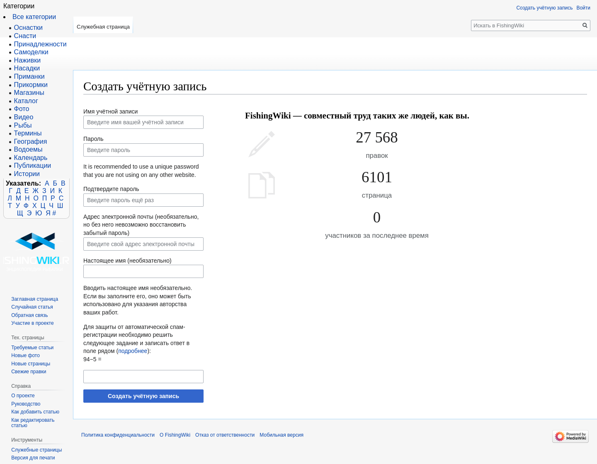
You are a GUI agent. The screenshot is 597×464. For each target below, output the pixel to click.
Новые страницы (30, 364)
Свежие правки (28, 372)
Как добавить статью (35, 412)
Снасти (25, 35)
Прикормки (31, 84)
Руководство (25, 404)
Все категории (34, 16)
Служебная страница (103, 27)
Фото (21, 108)
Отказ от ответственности (225, 435)
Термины (28, 133)
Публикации (32, 165)
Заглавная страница (34, 299)
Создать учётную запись (143, 396)
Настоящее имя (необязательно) (127, 260)
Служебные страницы (36, 450)
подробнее (132, 351)
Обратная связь (29, 315)
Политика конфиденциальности (118, 435)
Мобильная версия (281, 435)
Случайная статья (32, 307)
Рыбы (23, 125)
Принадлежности (40, 44)
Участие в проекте (32, 323)
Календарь (31, 157)
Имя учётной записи (110, 111)
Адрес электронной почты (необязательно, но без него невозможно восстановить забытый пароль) (141, 224)
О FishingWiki (175, 435)
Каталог (26, 100)
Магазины (29, 92)
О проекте (23, 396)
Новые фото (25, 355)
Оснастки (28, 27)
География (30, 141)
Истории (27, 173)
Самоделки (31, 52)
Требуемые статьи (32, 347)
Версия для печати (33, 458)
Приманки (29, 76)
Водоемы (28, 149)
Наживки (27, 60)
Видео (24, 117)
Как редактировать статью (32, 423)
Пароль (93, 138)
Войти (583, 8)
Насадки (27, 68)
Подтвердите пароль (111, 189)
